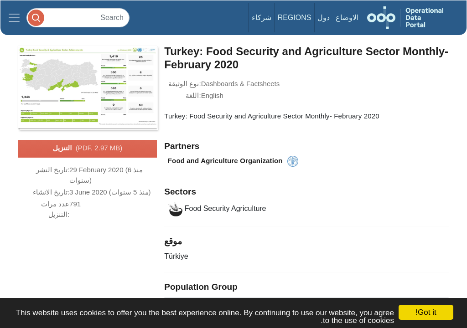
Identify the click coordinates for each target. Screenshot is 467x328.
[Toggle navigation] (14, 18)
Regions (294, 17)
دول (323, 17)
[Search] (78, 17)
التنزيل (87, 148)
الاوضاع (347, 17)
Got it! (425, 312)
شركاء (261, 17)
